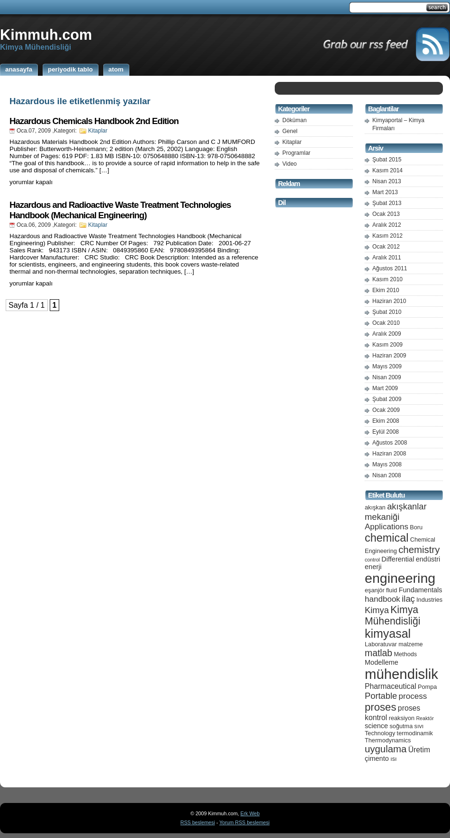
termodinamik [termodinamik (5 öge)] (415, 733)
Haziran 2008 (389, 453)
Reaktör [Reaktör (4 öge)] (424, 718)
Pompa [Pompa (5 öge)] (427, 686)
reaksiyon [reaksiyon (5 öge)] (401, 718)
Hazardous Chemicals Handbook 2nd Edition (94, 121)
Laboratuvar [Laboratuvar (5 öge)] (381, 644)
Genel (289, 131)
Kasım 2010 (387, 279)
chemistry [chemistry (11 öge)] (419, 549)
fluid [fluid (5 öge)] (391, 590)
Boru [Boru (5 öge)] (416, 527)
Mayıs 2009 (387, 366)
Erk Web (250, 813)
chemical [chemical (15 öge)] (386, 538)
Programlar (296, 153)
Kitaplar (98, 130)
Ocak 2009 (386, 410)
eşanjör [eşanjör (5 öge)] (375, 590)
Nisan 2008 (386, 475)
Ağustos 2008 (389, 442)
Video (289, 163)
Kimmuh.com (46, 35)
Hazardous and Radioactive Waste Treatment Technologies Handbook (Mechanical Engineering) (120, 210)
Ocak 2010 (386, 323)
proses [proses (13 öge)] (380, 707)
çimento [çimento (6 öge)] (377, 758)
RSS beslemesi (197, 822)
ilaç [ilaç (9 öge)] (408, 599)
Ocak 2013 (386, 214)
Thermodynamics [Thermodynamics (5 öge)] (388, 740)
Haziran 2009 (389, 355)
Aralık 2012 (386, 225)
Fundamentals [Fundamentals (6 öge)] (420, 590)
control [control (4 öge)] (372, 559)
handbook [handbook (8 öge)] (382, 599)
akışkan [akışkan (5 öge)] (375, 507)
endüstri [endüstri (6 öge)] (428, 559)
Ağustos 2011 (389, 268)
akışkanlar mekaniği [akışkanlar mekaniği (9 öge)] (396, 511)
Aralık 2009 (386, 333)
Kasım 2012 (387, 235)
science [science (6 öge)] (376, 726)
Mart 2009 (385, 388)
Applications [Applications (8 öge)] (386, 526)
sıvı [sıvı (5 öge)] (419, 726)
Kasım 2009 (387, 344)
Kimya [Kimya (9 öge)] (377, 610)
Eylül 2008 (385, 431)
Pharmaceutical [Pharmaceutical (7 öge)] (390, 686)
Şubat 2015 (386, 159)
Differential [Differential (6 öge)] (397, 559)
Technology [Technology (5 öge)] (380, 733)
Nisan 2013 (386, 181)
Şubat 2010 (386, 312)
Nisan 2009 (386, 377)
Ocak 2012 (386, 246)
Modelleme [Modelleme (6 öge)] (381, 662)
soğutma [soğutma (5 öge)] (401, 726)
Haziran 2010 (389, 301)
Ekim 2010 (385, 290)
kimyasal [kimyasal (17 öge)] (388, 633)
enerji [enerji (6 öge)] (373, 567)
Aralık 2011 (386, 257)
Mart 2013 (385, 192)
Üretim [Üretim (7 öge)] (419, 750)
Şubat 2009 (386, 399)
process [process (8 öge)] (413, 696)
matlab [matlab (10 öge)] (378, 653)
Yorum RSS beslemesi (244, 822)
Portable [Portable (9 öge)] (381, 696)
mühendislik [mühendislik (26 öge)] (401, 674)
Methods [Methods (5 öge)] (405, 654)
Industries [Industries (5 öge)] (429, 599)
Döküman (294, 120)
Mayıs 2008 (387, 464)
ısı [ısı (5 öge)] (393, 758)
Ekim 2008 (385, 421)
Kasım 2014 (387, 170)
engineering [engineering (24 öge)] (400, 578)
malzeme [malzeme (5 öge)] (410, 644)
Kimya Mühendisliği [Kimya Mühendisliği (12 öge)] (393, 615)
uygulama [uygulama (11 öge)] (385, 749)
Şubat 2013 (386, 203)
